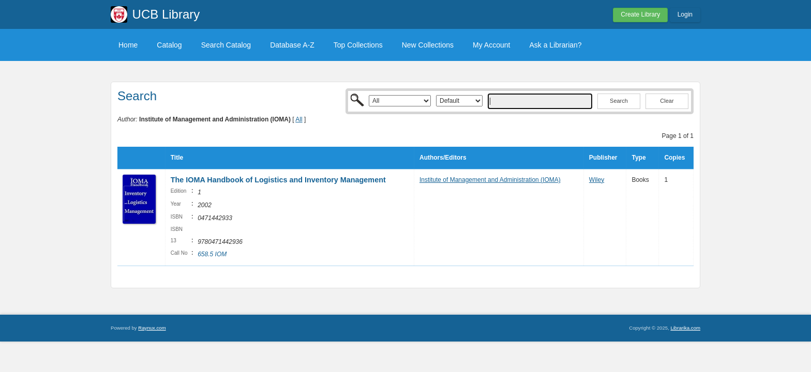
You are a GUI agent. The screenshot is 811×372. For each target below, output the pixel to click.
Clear (666, 101)
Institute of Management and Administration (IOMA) (490, 179)
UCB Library (166, 14)
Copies (674, 157)
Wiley (596, 179)
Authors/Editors (443, 157)
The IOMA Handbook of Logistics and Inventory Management (278, 180)
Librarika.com (685, 328)
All (298, 119)
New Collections (428, 45)
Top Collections (358, 45)
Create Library (640, 14)
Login (685, 14)
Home (128, 45)
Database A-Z (292, 45)
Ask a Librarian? (555, 45)
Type (638, 157)
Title (177, 157)
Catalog (169, 45)
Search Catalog (226, 45)
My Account (491, 45)
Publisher (603, 157)
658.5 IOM (212, 254)
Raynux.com (152, 328)
